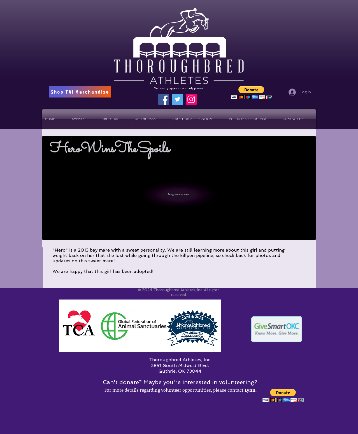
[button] (251, 92)
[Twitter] (177, 99)
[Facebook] (163, 99)
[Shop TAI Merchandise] (80, 92)
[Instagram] (191, 99)
